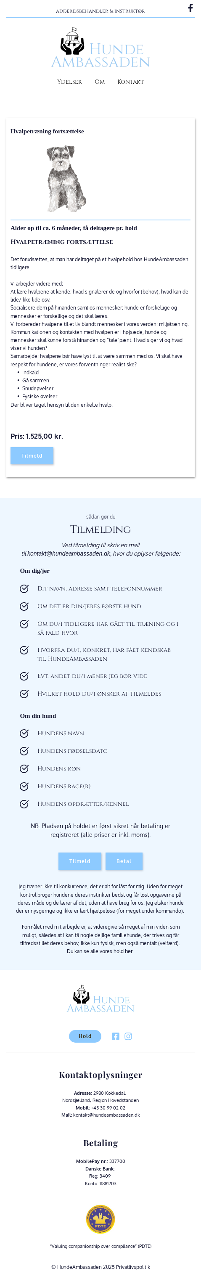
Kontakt (130, 82)
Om (100, 82)
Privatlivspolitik (133, 1267)
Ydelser (69, 82)
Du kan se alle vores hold (100, 951)
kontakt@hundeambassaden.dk (68, 553)
